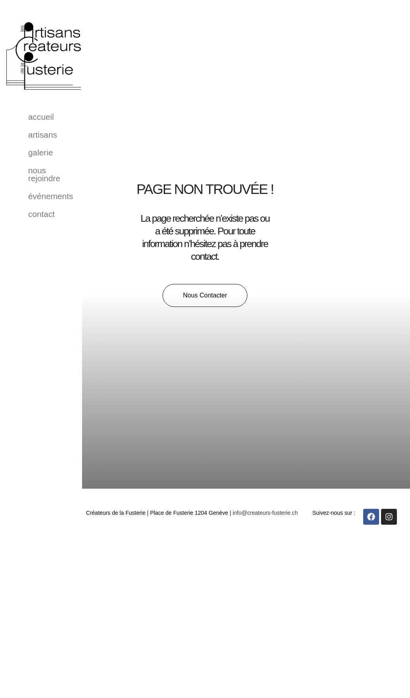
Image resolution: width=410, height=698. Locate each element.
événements (50, 196)
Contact (41, 214)
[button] (205, 295)
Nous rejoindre (44, 174)
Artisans (42, 134)
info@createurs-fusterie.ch (265, 513)
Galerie (40, 152)
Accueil (41, 116)
